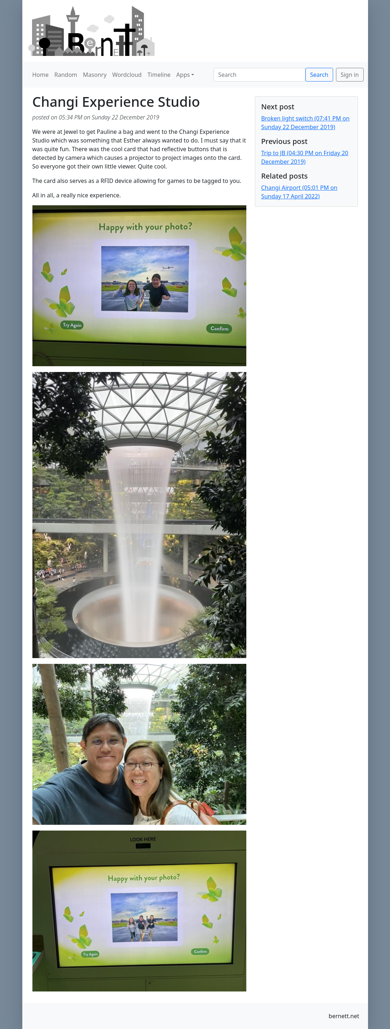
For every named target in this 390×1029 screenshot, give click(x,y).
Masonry (95, 75)
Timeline (158, 75)
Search (319, 75)
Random (65, 75)
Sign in (350, 75)
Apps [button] (183, 75)
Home (40, 75)
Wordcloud (127, 75)
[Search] (259, 75)
